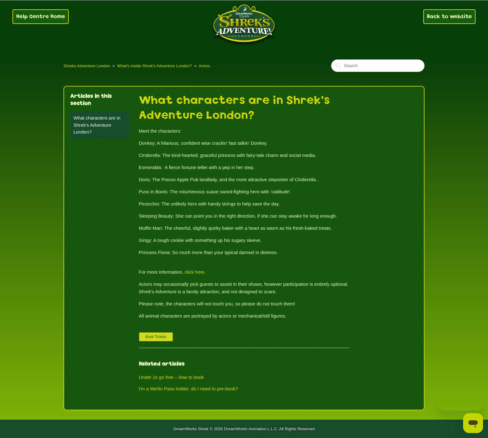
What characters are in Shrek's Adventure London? (96, 124)
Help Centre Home (40, 16)
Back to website (449, 16)
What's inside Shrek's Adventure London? (154, 66)
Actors (204, 66)
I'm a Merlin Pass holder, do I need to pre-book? (188, 388)
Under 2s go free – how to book (171, 377)
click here (194, 272)
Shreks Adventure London (86, 66)
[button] (156, 336)
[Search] (378, 65)
